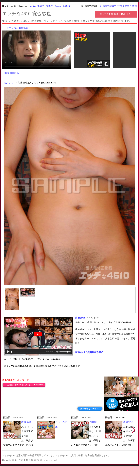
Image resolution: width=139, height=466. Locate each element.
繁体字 (40, 6)
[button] (133, 430)
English (32, 6)
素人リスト (9, 82)
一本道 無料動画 (10, 73)
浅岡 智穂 (128, 422)
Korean (58, 6)
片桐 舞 (93, 422)
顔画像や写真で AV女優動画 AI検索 (118, 6)
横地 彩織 (26, 422)
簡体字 (49, 6)
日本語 (66, 6)
